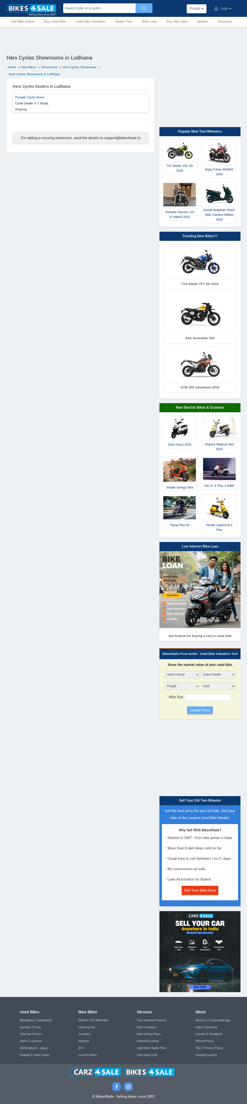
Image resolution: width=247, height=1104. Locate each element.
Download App (220, 1020)
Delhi (23, 1041)
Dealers (202, 21)
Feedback (215, 1034)
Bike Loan (149, 21)
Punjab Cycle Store (29, 97)
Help (198, 1027)
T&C (198, 1048)
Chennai (25, 1034)
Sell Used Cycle (147, 1055)
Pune (37, 1027)
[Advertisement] (123, 39)
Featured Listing (147, 1041)
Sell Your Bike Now (200, 890)
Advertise (211, 1027)
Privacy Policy (213, 1048)
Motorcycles (86, 1027)
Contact (200, 1034)
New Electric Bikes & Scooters (200, 407)
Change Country (206, 1055)
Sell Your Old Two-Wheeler (200, 800)
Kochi (38, 1034)
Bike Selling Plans (149, 1034)
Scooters (84, 1034)
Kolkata (25, 1055)
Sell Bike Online (22, 21)
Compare (225, 21)
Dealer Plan (123, 21)
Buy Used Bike (55, 21)
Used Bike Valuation (90, 21)
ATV (81, 1048)
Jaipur (43, 1048)
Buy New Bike (177, 21)
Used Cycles (41, 1055)
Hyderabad (44, 1020)
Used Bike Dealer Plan (151, 1048)
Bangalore (27, 1020)
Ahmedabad (28, 1048)
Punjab (196, 8)
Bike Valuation (146, 1027)
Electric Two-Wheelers (93, 1020)
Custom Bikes (87, 1055)
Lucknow (36, 1041)
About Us (201, 1020)
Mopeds (83, 1041)
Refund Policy (204, 1041)
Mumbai (25, 1027)
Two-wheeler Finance (151, 1020)
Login (222, 8)
